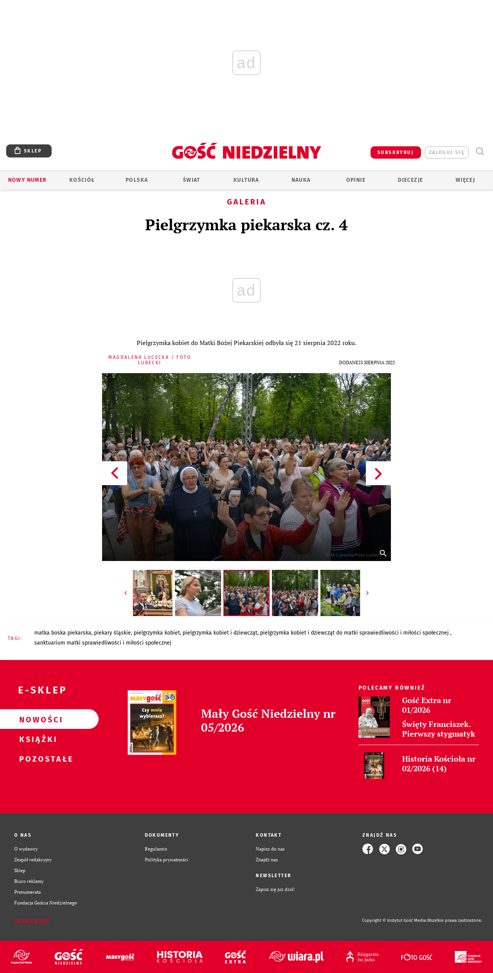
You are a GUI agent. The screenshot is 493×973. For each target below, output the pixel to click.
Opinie (356, 180)
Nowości (37, 719)
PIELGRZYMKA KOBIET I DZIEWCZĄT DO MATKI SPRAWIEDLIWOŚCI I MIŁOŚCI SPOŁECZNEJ (355, 633)
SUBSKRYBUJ (395, 152)
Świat (191, 180)
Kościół (82, 180)
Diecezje (410, 180)
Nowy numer (27, 180)
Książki (37, 739)
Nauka (301, 180)
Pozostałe (37, 758)
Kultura (246, 180)
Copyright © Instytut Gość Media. (394, 920)
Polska (137, 180)
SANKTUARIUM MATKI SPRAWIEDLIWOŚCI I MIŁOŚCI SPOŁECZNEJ (102, 643)
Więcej (465, 180)
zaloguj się (446, 152)
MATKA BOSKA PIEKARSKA (62, 633)
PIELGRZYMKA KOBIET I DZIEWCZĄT (220, 633)
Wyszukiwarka (480, 151)
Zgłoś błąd (32, 920)
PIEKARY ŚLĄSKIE (112, 633)
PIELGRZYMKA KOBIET (157, 633)
